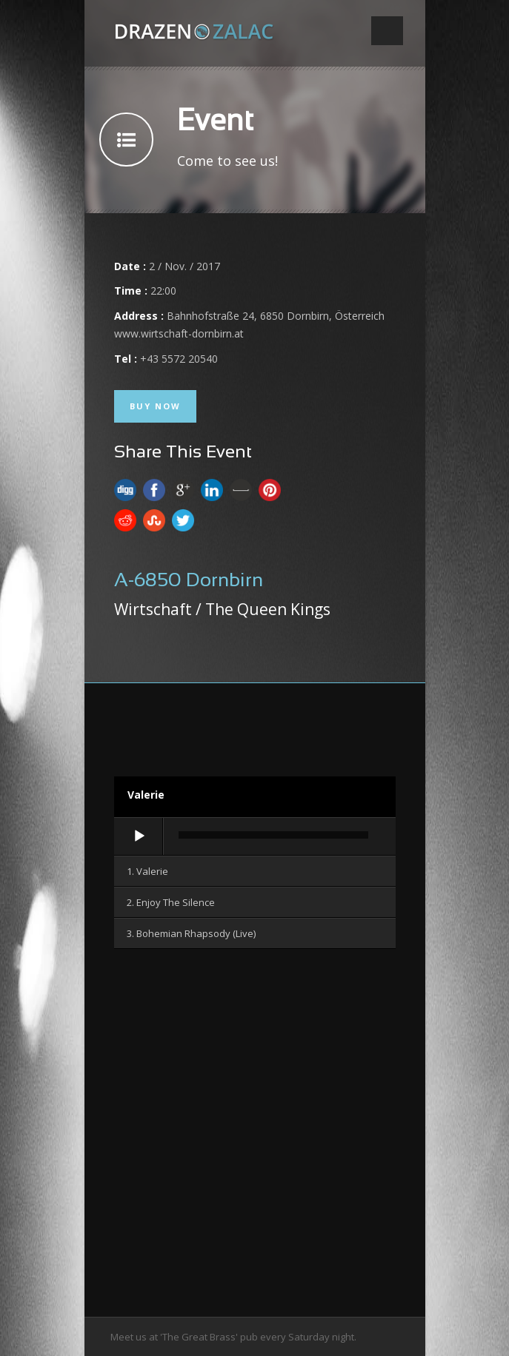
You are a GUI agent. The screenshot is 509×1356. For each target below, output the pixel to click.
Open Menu (387, 30)
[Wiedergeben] (139, 836)
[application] (255, 837)
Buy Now (155, 406)
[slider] (273, 835)
